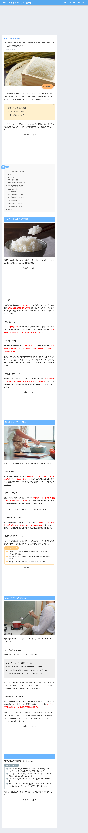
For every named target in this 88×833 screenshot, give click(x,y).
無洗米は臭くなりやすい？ (17, 182)
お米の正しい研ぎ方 (15, 203)
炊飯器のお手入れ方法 (16, 197)
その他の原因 (13, 180)
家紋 (65, 2)
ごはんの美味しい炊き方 (14, 200)
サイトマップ (81, 2)
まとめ (9, 209)
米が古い (11, 174)
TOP (60, 2)
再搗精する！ (13, 189)
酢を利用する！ (14, 192)
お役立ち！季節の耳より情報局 (16, 2)
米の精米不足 (13, 177)
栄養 (69, 2)
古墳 (74, 2)
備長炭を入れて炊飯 (15, 194)
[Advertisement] (29, 20)
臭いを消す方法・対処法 (14, 186)
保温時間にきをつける (16, 206)
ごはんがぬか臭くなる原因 (15, 171)
